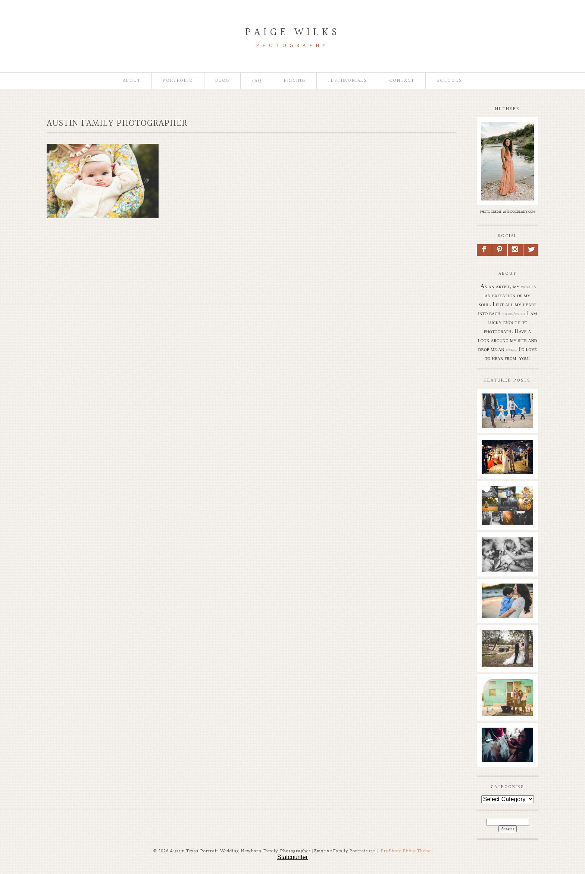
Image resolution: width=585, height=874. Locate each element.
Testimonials (347, 80)
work (526, 286)
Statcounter (292, 857)
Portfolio (178, 80)
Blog (222, 80)
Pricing (295, 80)
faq (256, 80)
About (132, 80)
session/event (513, 313)
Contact (401, 80)
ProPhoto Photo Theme (406, 851)
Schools (449, 80)
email (510, 349)
